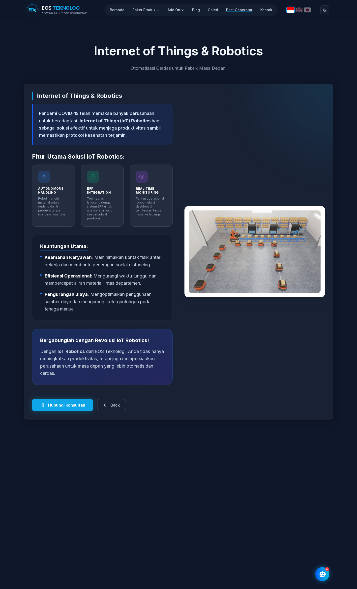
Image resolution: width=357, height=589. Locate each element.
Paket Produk (146, 10)
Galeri (213, 10)
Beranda (117, 10)
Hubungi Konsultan (62, 405)
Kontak (266, 10)
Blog (196, 10)
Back (111, 405)
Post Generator (239, 10)
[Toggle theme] (324, 9)
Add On (176, 10)
